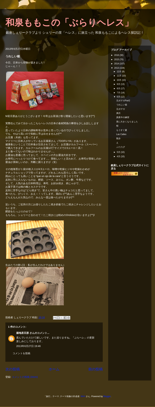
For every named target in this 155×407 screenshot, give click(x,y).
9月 (119, 84)
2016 (117, 55)
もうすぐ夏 (121, 130)
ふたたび (120, 147)
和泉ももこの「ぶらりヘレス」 (69, 22)
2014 (117, 63)
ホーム (54, 369)
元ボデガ (120, 109)
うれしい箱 (121, 104)
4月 (119, 156)
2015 (117, 59)
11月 (119, 75)
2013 (117, 68)
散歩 (118, 138)
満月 (118, 113)
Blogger (107, 396)
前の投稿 (95, 369)
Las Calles (121, 134)
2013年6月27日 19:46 (28, 346)
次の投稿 (12, 369)
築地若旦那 (22, 332)
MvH (83, 396)
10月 (119, 80)
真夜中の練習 (122, 117)
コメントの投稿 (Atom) (25, 376)
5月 (119, 152)
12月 (119, 71)
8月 (119, 88)
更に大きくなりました (127, 121)
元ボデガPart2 (123, 100)
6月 (119, 97)
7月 (119, 92)
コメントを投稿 (21, 353)
